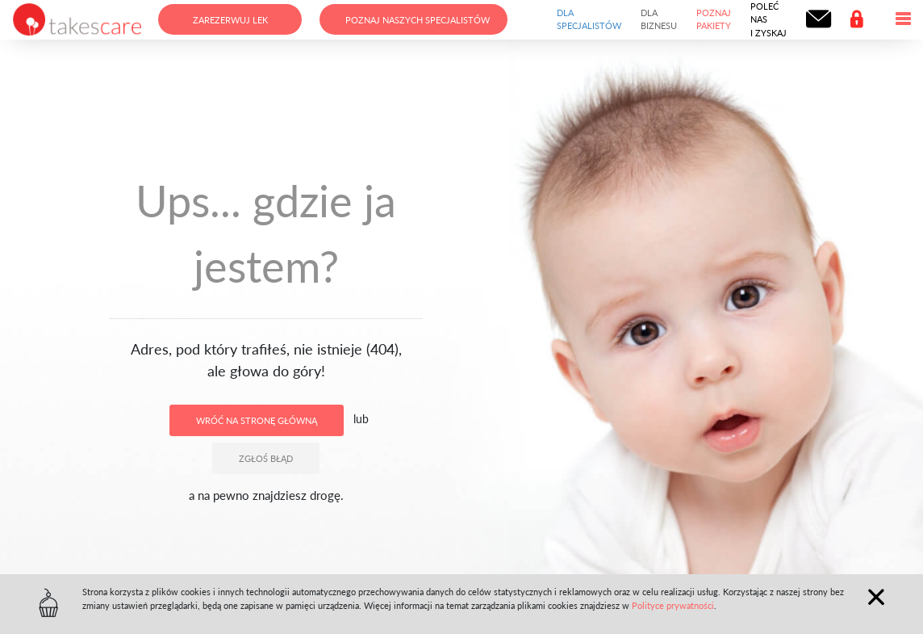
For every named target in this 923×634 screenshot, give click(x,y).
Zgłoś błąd (266, 458)
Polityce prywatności (673, 605)
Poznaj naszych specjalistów (417, 20)
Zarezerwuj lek (230, 20)
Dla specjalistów (589, 19)
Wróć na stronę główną (256, 420)
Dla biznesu (659, 19)
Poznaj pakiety (713, 19)
